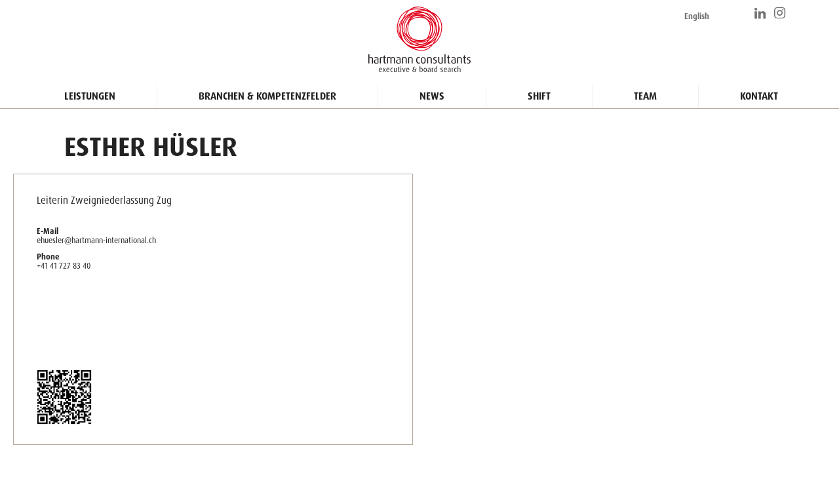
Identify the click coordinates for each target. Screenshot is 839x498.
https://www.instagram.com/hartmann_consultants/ (780, 13)
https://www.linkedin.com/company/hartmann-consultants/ (761, 13)
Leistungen (89, 96)
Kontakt (759, 96)
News (432, 96)
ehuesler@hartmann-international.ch (96, 240)
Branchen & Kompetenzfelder (267, 96)
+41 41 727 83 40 (63, 266)
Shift (539, 96)
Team (645, 96)
